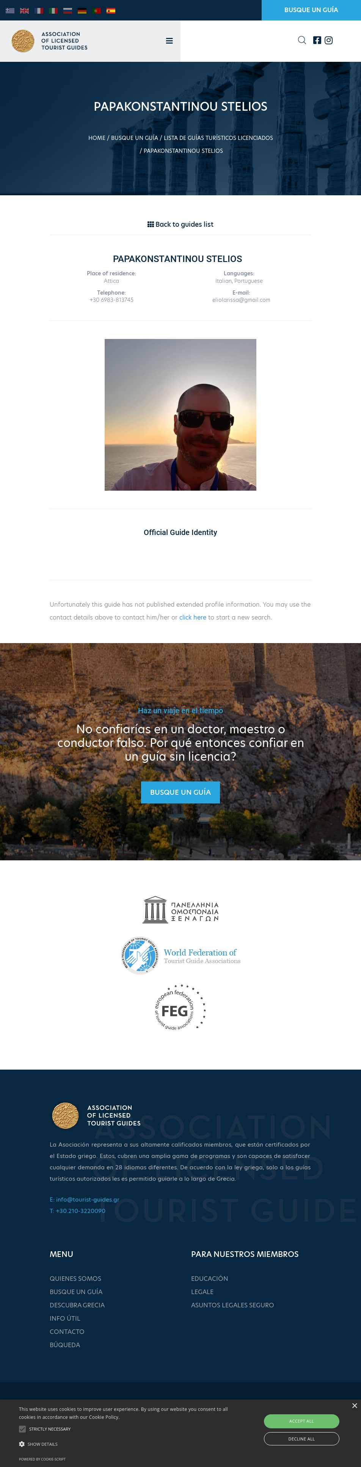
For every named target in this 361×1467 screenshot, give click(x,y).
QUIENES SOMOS (75, 1278)
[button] (124, 1444)
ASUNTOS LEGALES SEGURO (232, 1305)
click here (192, 617)
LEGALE (202, 1292)
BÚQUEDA (65, 1345)
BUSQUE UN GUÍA (311, 10)
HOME (96, 138)
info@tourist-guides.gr (87, 1199)
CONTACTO (67, 1331)
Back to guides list (180, 224)
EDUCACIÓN (209, 1278)
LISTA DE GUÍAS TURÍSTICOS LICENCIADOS (218, 138)
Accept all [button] (301, 1421)
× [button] (354, 1406)
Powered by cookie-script (42, 1459)
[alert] (180, 1433)
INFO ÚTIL (65, 1318)
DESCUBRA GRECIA (77, 1305)
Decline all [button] (302, 1439)
